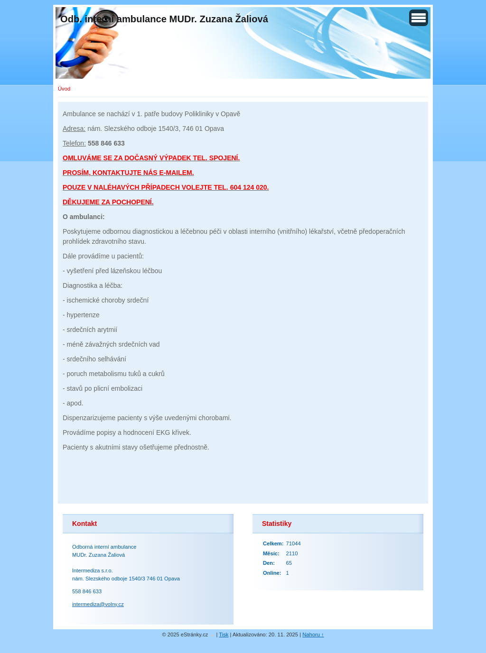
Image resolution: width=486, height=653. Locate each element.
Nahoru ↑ (313, 634)
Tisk (223, 634)
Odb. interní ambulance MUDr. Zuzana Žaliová (164, 19)
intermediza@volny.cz (98, 604)
